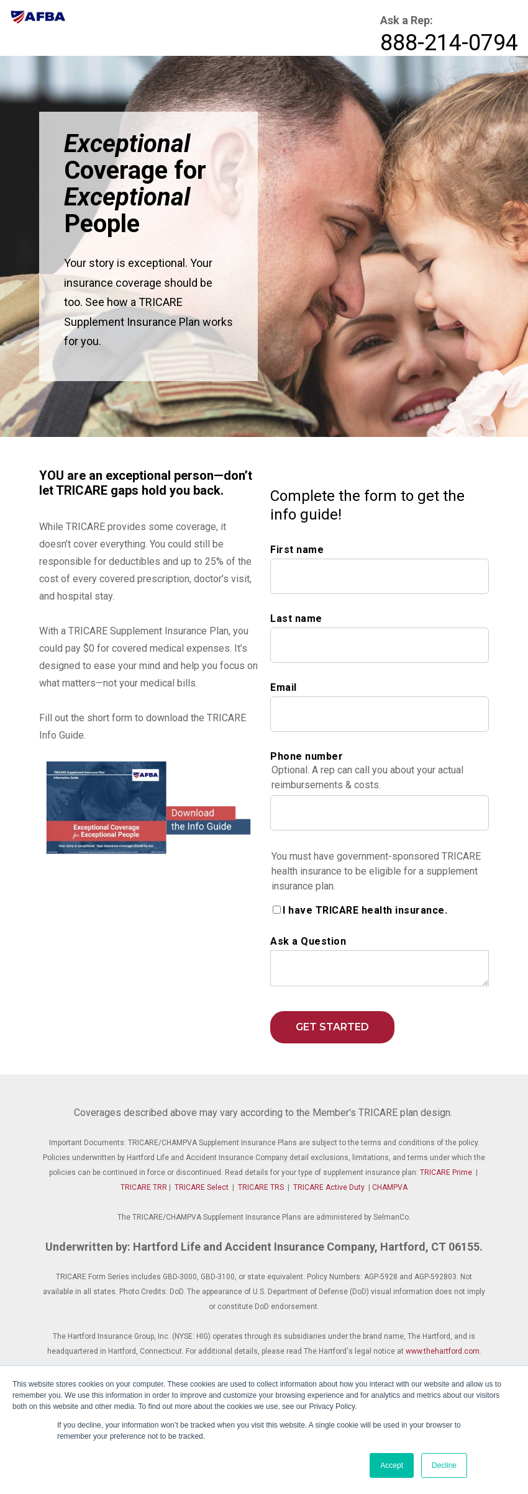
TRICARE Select (202, 1187)
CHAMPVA (389, 1187)
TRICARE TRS (261, 1187)
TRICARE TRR (144, 1187)
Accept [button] (391, 1465)
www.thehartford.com (443, 1351)
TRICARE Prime (446, 1172)
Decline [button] (444, 1465)
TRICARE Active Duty (329, 1187)
